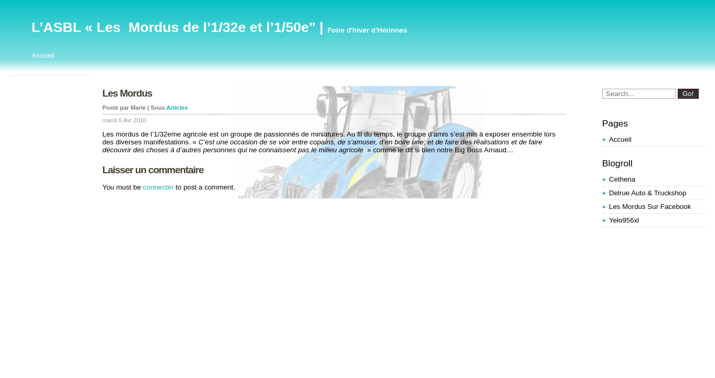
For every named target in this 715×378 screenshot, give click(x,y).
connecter (158, 187)
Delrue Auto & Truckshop (647, 193)
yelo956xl (624, 220)
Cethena (622, 179)
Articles (177, 107)
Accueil (42, 55)
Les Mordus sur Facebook (650, 207)
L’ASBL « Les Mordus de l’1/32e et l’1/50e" (173, 27)
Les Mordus (127, 93)
